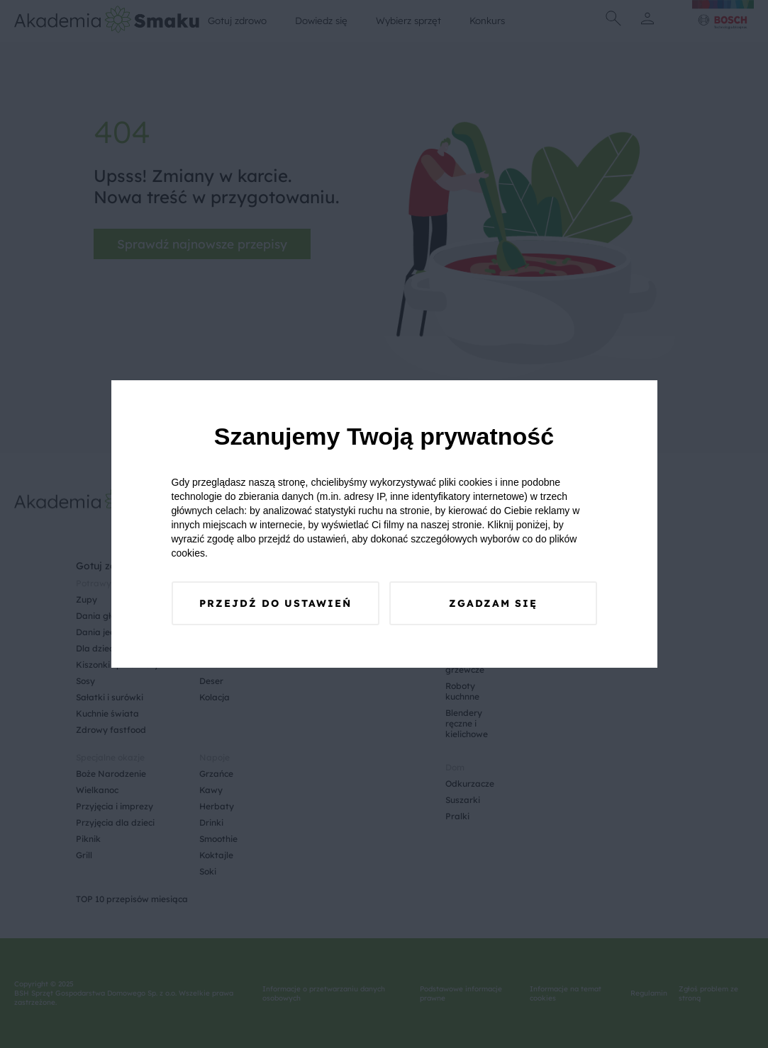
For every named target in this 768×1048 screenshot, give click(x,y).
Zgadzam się (493, 603)
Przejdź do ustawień (275, 603)
